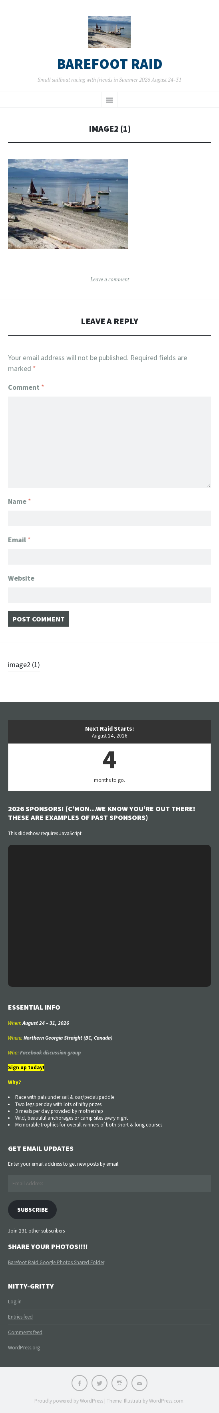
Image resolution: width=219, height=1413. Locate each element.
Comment (26, 387)
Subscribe (32, 1209)
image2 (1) (24, 664)
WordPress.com (166, 1400)
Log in (15, 1301)
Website (21, 578)
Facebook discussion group (50, 1052)
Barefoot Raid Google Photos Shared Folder (56, 1262)
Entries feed (20, 1316)
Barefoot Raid (110, 64)
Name (19, 501)
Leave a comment (109, 279)
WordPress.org (24, 1347)
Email (19, 539)
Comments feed (25, 1332)
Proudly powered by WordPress (68, 1400)
